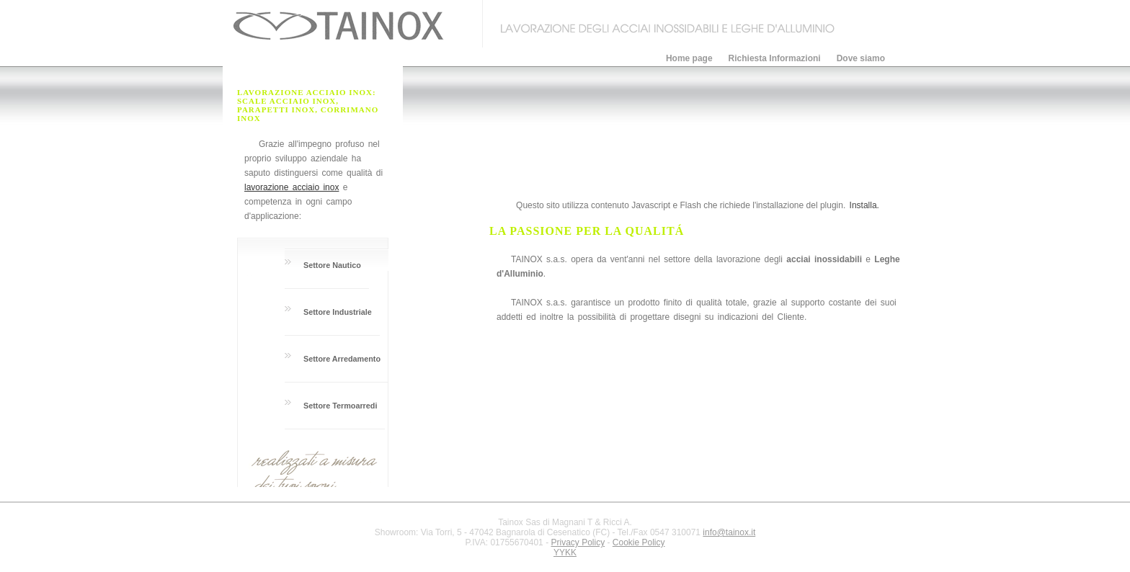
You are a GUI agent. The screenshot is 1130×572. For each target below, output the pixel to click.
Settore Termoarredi (340, 405)
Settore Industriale (337, 312)
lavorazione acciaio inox (291, 187)
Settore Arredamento (342, 358)
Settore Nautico (332, 265)
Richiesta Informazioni (775, 58)
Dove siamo (861, 58)
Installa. (864, 205)
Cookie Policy (639, 542)
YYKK (565, 553)
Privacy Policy (578, 542)
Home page (689, 58)
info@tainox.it (729, 532)
